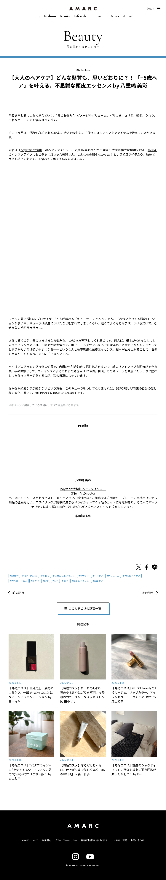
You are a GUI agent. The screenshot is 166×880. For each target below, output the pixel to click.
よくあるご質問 (119, 840)
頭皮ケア (98, 580)
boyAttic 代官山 (31, 150)
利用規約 (46, 840)
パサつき (84, 575)
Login (150, 8)
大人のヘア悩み (19, 580)
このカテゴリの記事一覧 (84, 608)
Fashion (50, 16)
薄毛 (65, 580)
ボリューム (113, 575)
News (115, 16)
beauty (14, 575)
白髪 (46, 580)
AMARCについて (30, 840)
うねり (46, 575)
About (128, 16)
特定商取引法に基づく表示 (94, 840)
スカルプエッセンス (65, 575)
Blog (36, 16)
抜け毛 (35, 580)
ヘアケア (98, 575)
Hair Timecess (30, 575)
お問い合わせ (137, 840)
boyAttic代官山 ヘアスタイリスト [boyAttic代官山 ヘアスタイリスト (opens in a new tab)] (83, 489)
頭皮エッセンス (81, 580)
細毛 (56, 580)
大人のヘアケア (132, 575)
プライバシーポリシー (66, 840)
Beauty (65, 16)
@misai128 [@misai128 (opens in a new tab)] (83, 515)
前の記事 (18, 592)
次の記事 (148, 592)
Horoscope (99, 16)
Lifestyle (80, 16)
